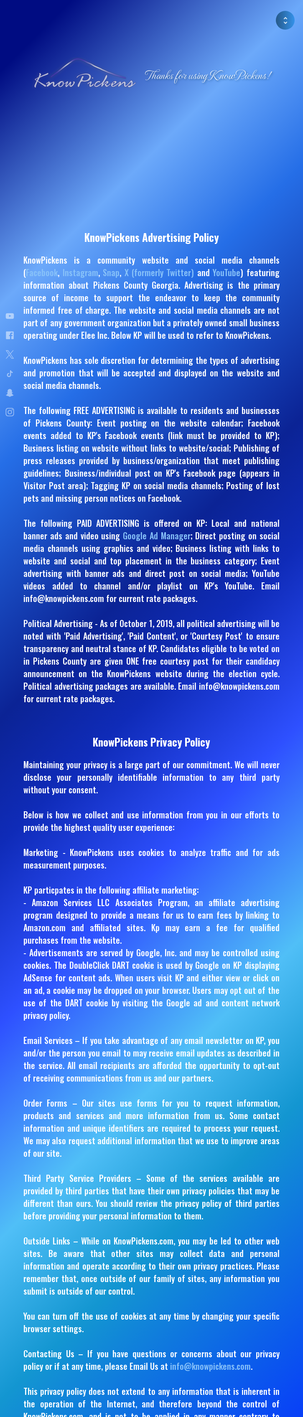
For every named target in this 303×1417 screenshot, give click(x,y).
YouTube (226, 272)
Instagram (80, 272)
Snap (111, 272)
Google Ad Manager (157, 535)
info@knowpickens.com (210, 1366)
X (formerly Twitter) (159, 272)
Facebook (42, 272)
